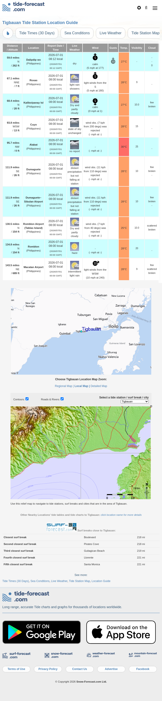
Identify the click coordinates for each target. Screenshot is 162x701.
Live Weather (111, 33)
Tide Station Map (79, 581)
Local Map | (82, 386)
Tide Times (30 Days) (36, 33)
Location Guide (101, 581)
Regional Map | (64, 386)
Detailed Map (98, 386)
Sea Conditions (77, 33)
